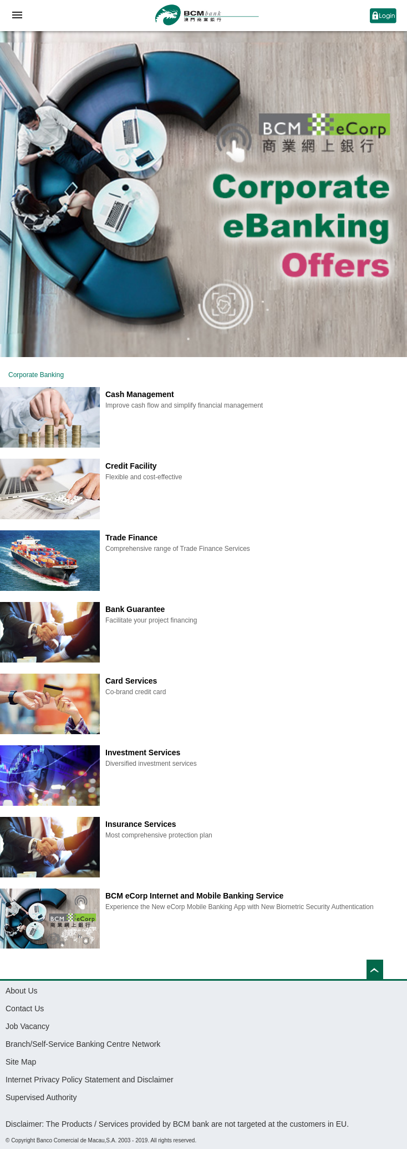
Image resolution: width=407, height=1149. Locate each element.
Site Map (21, 1061)
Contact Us (25, 1008)
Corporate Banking (36, 375)
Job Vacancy (27, 1026)
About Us (22, 990)
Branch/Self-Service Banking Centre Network (83, 1044)
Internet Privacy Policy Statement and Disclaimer (90, 1079)
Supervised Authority (41, 1097)
